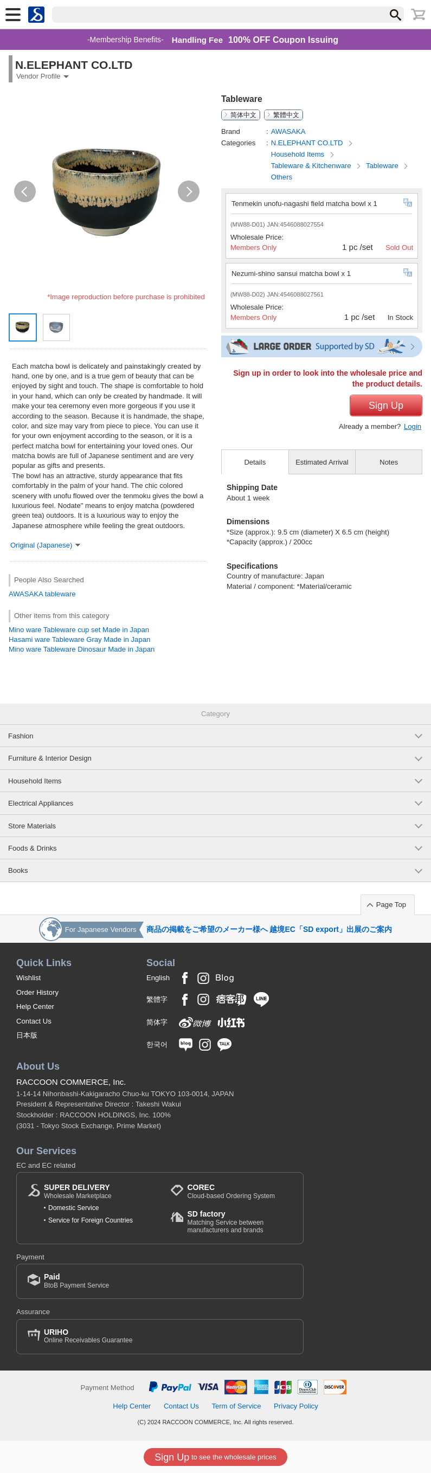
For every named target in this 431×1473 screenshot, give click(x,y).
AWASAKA (26, 594)
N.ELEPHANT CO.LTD (308, 143)
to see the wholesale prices (215, 1457)
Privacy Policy (296, 1406)
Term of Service (236, 1406)
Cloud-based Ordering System (230, 1191)
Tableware (383, 166)
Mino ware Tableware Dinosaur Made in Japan (82, 649)
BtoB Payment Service (76, 1280)
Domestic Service (73, 1208)
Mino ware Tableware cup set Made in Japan (79, 630)
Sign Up (386, 405)
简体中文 (243, 115)
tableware (60, 594)
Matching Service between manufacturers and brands (239, 1222)
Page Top (391, 904)
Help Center (35, 1006)
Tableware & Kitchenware (312, 166)
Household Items (298, 154)
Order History (37, 992)
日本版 (26, 1035)
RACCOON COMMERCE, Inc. (71, 1081)
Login (412, 426)
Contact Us (34, 1021)
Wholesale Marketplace (78, 1191)
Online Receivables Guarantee (88, 1336)
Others (281, 177)
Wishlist (28, 978)
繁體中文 (286, 115)
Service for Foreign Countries (90, 1220)
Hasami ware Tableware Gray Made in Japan (79, 639)
